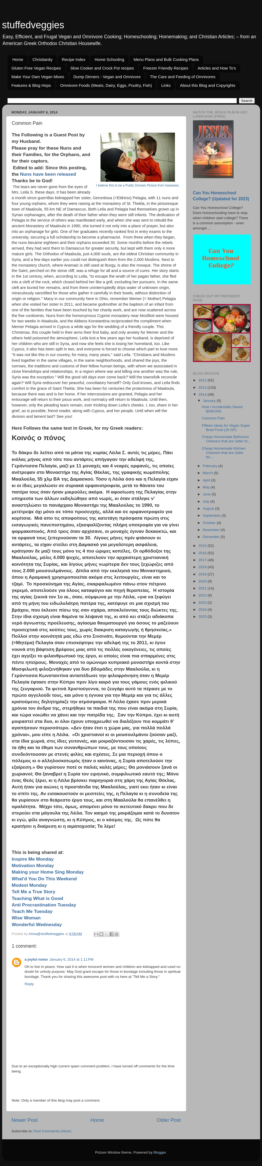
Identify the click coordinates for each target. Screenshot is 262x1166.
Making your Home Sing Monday (48, 872)
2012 (202, 380)
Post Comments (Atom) (52, 1131)
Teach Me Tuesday (33, 911)
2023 (202, 603)
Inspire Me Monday (33, 859)
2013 (202, 387)
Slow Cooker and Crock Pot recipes (102, 68)
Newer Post (25, 1120)
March (208, 473)
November (212, 530)
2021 (202, 588)
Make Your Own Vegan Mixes (38, 76)
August (209, 508)
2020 (202, 581)
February (210, 466)
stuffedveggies (33, 24)
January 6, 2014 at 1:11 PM (71, 959)
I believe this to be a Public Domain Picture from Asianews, (138, 185)
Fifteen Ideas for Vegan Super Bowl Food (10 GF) (226, 427)
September (212, 515)
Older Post (169, 1120)
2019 (202, 574)
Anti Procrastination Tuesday (44, 905)
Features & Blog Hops (31, 85)
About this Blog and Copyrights (207, 85)
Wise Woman (27, 917)
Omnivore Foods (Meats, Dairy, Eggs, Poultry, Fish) (106, 85)
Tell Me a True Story (34, 891)
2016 (202, 553)
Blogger (160, 1152)
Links (166, 85)
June (207, 494)
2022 (202, 595)
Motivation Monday (33, 865)
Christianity (42, 59)
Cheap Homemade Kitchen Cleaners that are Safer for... (223, 452)
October (210, 523)
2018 (202, 567)
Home (17, 59)
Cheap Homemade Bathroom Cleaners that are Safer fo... (226, 439)
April (207, 480)
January (210, 401)
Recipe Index (73, 59)
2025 (202, 617)
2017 (202, 560)
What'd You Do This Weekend (44, 878)
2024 (202, 610)
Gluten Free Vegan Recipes (36, 68)
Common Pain (213, 418)
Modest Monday (29, 885)
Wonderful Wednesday (37, 924)
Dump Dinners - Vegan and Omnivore (107, 76)
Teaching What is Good (37, 898)
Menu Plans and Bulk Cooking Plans (166, 59)
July (206, 501)
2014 (202, 394)
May (207, 487)
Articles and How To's (217, 68)
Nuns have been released (48, 174)
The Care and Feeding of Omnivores (182, 76)
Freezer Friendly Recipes (165, 68)
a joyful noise (36, 959)
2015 (202, 546)
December (212, 537)
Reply (29, 984)
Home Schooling (109, 59)
